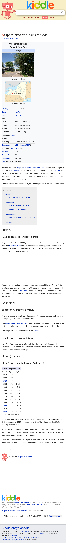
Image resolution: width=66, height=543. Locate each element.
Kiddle (4, 537)
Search (62, 12)
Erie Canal (23, 291)
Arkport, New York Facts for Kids (14, 511)
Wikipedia (41, 533)
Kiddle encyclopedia (22, 502)
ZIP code (5, 152)
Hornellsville (15, 170)
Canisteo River (15, 246)
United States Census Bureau (16, 323)
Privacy (26, 537)
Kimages (38, 17)
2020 (13, 135)
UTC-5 (17, 145)
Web (24, 17)
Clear (58, 12)
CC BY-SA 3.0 (24, 531)
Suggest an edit (55, 516)
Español (54, 17)
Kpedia (45, 17)
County (4, 115)
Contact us (35, 537)
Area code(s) (6, 155)
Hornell (57, 170)
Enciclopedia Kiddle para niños (12, 540)
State (4, 112)
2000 (5, 406)
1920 (5, 381)
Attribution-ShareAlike (34, 505)
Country (5, 109)
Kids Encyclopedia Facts (10, 38)
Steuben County (29, 168)
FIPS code (6, 158)
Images (30, 17)
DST (12, 148)
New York (18, 112)
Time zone (6, 145)
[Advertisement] (33, 26)
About (19, 537)
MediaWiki (13, 535)
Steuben (18, 115)
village (18, 168)
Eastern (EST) (25, 145)
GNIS (4, 161)
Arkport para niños (25, 457)
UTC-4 (17, 148)
